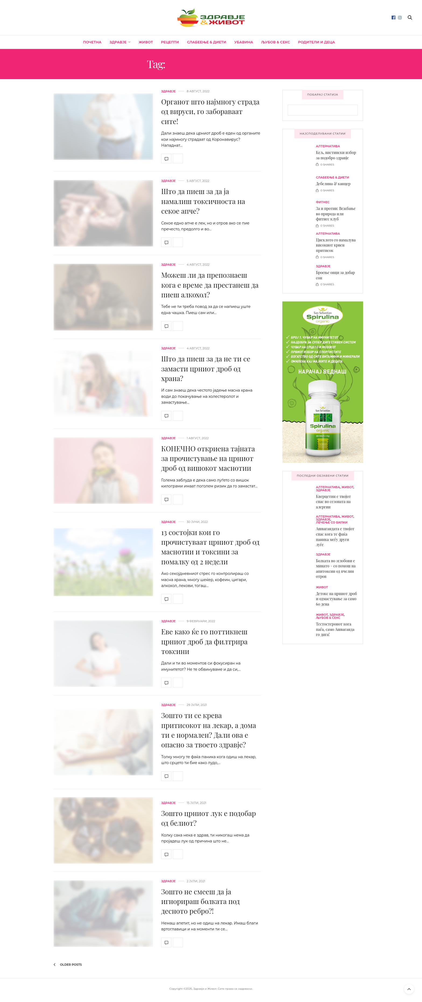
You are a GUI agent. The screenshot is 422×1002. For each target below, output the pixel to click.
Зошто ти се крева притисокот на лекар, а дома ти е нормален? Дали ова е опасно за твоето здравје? (208, 730)
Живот (146, 42)
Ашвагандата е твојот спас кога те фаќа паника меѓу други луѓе (335, 536)
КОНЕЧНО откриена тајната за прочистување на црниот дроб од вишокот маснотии (208, 458)
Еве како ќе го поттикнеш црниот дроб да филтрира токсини (204, 641)
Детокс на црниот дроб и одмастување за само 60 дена (336, 599)
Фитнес (322, 202)
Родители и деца (316, 42)
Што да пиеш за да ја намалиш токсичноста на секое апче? (203, 201)
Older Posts (68, 964)
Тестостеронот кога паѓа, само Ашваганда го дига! (335, 629)
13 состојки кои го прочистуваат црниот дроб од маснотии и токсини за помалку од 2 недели (210, 547)
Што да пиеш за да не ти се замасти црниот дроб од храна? (205, 368)
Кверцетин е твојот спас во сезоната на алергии (333, 501)
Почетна (92, 42)
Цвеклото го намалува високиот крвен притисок (336, 245)
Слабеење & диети (206, 42)
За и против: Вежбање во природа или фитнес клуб (336, 214)
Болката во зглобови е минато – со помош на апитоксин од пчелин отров (336, 568)
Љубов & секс (275, 42)
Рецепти (170, 42)
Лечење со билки (331, 522)
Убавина (243, 42)
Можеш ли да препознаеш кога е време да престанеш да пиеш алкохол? (210, 284)
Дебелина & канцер (333, 183)
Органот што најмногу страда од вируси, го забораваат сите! (210, 111)
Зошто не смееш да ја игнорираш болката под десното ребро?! (200, 901)
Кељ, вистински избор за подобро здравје (336, 155)
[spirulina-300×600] (322, 381)
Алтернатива (328, 146)
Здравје (118, 42)
